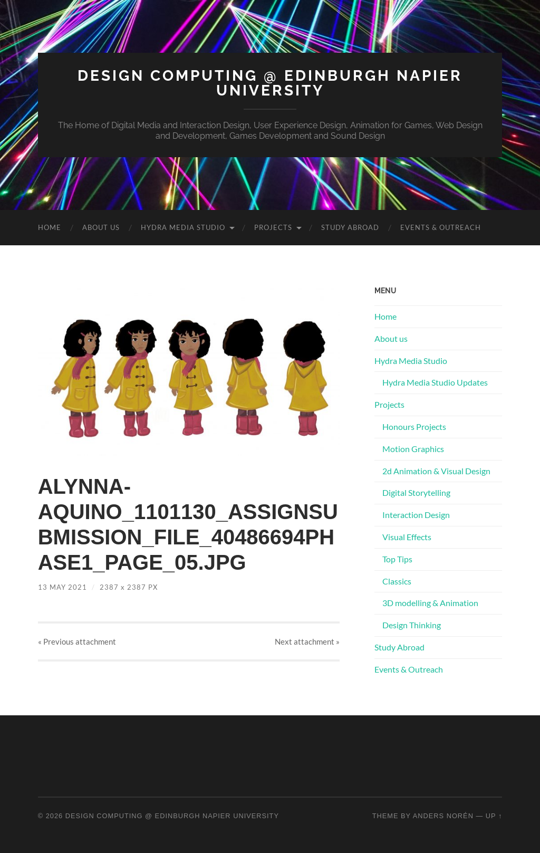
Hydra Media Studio (183, 227)
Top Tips (397, 559)
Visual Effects (406, 537)
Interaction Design (416, 515)
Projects (273, 227)
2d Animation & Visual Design (436, 471)
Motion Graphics (413, 449)
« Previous (77, 641)
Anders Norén (443, 816)
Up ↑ (494, 816)
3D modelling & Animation (430, 603)
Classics (396, 581)
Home (49, 227)
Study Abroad (350, 227)
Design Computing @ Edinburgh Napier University (270, 83)
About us (101, 227)
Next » (307, 641)
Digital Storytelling (416, 492)
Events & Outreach (440, 227)
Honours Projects (414, 426)
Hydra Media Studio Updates (435, 382)
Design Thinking (411, 625)
